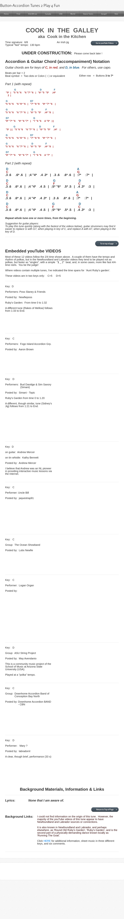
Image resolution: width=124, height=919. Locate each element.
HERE (47, 840)
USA (60, 14)
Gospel (104, 14)
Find (18, 14)
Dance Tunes (88, 14)
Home (6, 14)
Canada (48, 14)
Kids (116, 14)
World (72, 14)
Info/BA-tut (32, 14)
